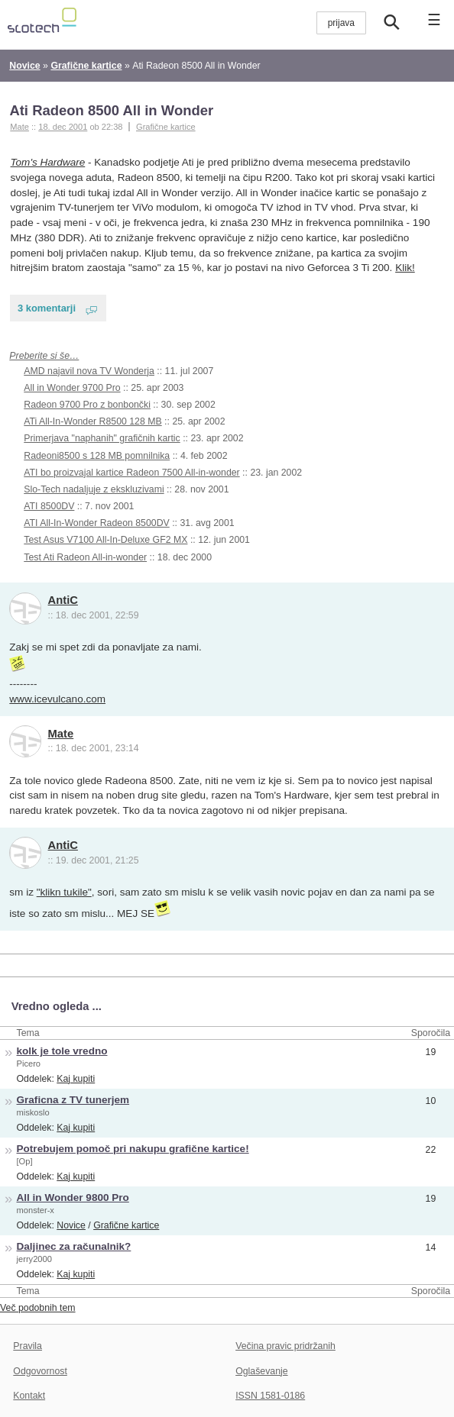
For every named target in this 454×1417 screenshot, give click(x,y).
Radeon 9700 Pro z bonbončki (87, 404)
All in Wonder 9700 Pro (72, 387)
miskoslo (33, 1112)
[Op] (25, 1161)
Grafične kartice (166, 126)
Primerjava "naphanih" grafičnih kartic (102, 438)
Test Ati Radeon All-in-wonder (85, 557)
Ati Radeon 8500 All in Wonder (111, 110)
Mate (61, 734)
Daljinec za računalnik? (74, 1246)
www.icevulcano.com (57, 699)
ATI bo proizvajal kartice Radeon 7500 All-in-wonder (131, 472)
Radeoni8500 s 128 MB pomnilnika (97, 455)
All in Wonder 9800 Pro (73, 1197)
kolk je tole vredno (62, 1051)
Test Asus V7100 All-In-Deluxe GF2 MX (105, 539)
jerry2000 (34, 1259)
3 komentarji (47, 308)
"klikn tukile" (64, 892)
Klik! (405, 267)
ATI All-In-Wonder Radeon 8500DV (97, 523)
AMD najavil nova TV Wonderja (89, 371)
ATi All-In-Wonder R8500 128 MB (92, 421)
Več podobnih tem (38, 1307)
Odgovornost (40, 1371)
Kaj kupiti (76, 1078)
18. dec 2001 (62, 126)
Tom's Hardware (48, 162)
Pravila (27, 1346)
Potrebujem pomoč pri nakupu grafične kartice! (133, 1148)
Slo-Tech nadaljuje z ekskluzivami (94, 489)
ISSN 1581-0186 (270, 1395)
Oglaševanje (261, 1371)
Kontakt (29, 1395)
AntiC (63, 600)
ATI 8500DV (49, 506)
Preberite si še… (44, 355)
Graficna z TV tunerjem (73, 1100)
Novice (71, 1225)
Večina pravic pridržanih (285, 1346)
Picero (29, 1063)
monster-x (35, 1210)
